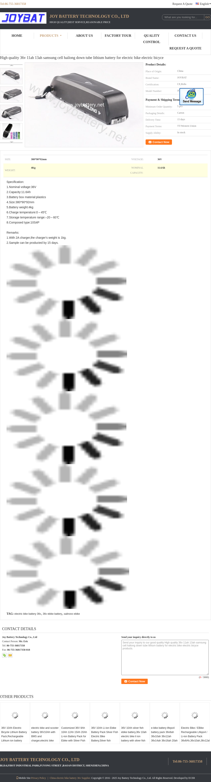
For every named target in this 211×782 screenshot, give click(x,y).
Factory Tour (118, 35)
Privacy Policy (38, 778)
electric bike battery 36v (27, 613)
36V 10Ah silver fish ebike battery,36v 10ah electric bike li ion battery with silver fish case (134, 736)
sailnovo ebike (72, 613)
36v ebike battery (52, 613)
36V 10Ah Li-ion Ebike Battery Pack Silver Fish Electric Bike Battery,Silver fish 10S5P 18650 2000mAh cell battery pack (104, 738)
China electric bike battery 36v (65, 778)
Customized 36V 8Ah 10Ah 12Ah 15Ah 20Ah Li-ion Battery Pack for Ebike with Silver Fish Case (74, 736)
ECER (191, 778)
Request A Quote (182, 3)
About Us (84, 35)
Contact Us (185, 35)
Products (51, 35)
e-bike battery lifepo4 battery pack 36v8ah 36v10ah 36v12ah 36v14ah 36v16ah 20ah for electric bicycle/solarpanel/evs (164, 738)
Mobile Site (23, 778)
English (205, 3)
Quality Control (151, 39)
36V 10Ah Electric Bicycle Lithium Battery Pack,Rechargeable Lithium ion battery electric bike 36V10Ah (14, 736)
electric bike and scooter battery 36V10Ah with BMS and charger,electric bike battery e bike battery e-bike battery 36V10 (44, 738)
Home (17, 35)
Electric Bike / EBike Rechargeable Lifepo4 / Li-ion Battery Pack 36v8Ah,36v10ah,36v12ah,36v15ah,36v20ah (195, 734)
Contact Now (161, 142)
